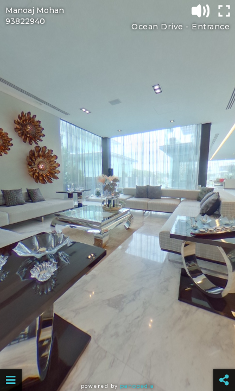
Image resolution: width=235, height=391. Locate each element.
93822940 (25, 21)
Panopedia (137, 385)
